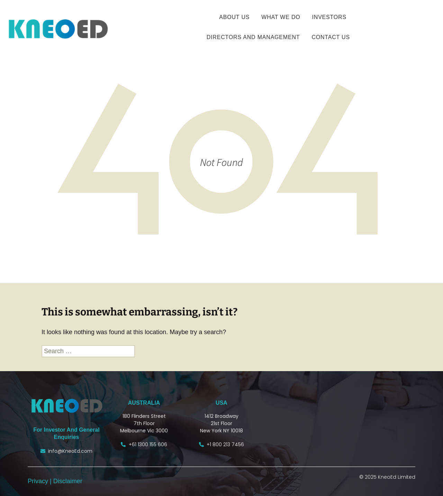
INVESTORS (329, 17)
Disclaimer (67, 481)
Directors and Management (253, 37)
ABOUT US (234, 17)
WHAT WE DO (280, 17)
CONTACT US (330, 37)
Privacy (39, 481)
